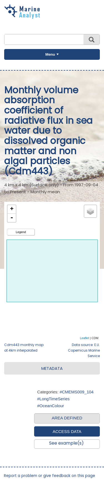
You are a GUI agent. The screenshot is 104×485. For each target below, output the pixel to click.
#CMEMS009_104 (77, 391)
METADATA (52, 368)
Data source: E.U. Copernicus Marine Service (84, 350)
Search (91, 39)
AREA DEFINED (67, 418)
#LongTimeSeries (53, 398)
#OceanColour (50, 405)
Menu (50, 54)
